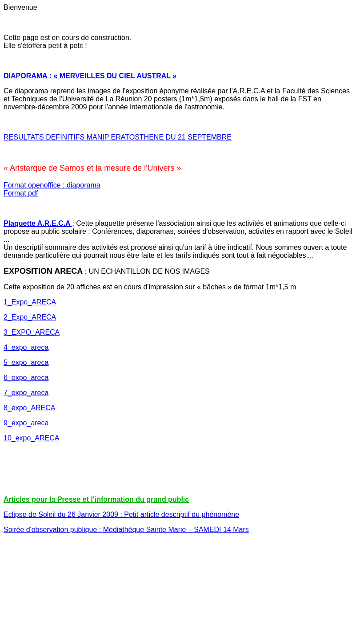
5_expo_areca (26, 362)
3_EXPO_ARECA (32, 332)
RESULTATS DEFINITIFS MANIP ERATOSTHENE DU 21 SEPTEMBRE (118, 137)
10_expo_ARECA (31, 438)
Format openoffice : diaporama (52, 185)
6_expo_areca (26, 377)
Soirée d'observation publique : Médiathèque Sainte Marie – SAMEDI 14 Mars (126, 529)
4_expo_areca (26, 347)
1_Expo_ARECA (30, 302)
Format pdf (21, 193)
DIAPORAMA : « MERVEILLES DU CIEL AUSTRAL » (90, 76)
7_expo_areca (26, 392)
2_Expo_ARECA (30, 317)
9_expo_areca (26, 423)
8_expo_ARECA (30, 408)
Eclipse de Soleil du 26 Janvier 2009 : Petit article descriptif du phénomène (121, 514)
